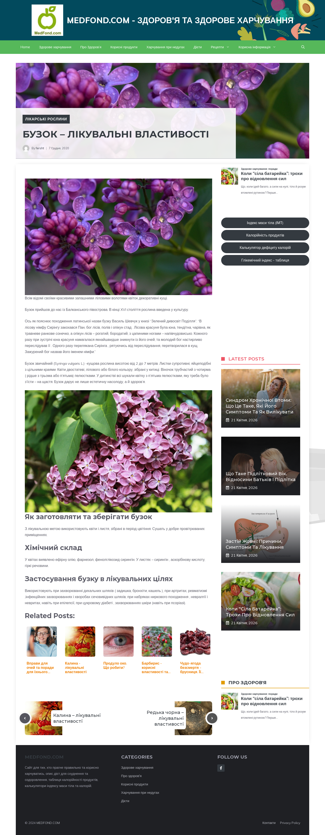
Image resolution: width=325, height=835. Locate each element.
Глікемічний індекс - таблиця (265, 260)
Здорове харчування (55, 47)
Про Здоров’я (90, 47)
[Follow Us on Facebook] (221, 768)
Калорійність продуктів (265, 235)
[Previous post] (25, 718)
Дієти (198, 47)
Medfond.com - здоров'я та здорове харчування (180, 20)
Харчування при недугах (165, 47)
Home (25, 47)
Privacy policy (290, 823)
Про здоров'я (131, 776)
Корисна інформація (260, 47)
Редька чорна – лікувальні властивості (165, 718)
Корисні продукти (123, 47)
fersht (40, 148)
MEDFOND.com (44, 757)
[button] (303, 47)
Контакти (269, 823)
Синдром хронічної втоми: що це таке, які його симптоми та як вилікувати (259, 406)
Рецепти (222, 47)
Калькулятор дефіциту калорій (265, 247)
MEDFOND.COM (48, 823)
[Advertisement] (265, 315)
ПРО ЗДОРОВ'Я (247, 682)
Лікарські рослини (46, 119)
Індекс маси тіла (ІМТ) (265, 222)
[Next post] (212, 718)
